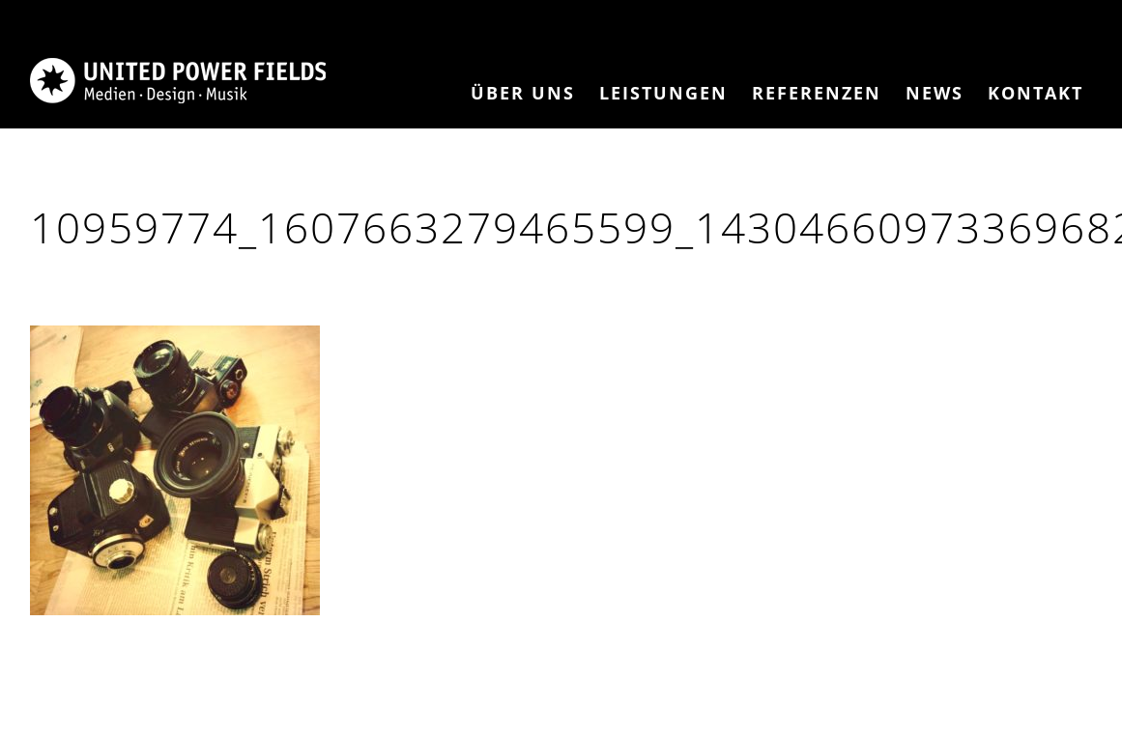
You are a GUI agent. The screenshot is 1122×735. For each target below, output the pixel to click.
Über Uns (523, 92)
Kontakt (1035, 92)
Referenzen (816, 92)
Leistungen (663, 92)
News (935, 92)
